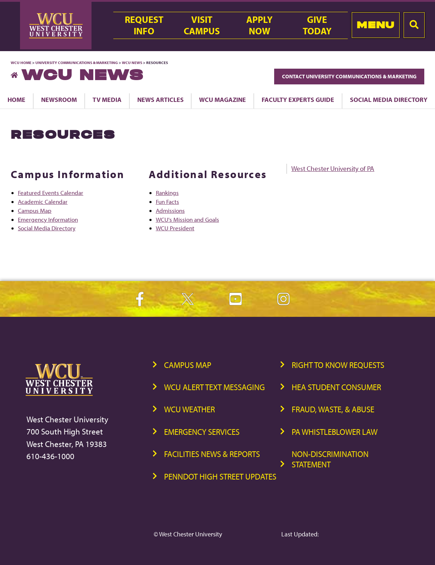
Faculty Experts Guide (298, 99)
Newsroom (59, 99)
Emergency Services (201, 432)
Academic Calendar (43, 201)
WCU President (175, 228)
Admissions (170, 210)
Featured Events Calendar (50, 192)
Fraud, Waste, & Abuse (333, 409)
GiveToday (317, 25)
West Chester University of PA (332, 168)
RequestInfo (144, 25)
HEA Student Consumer (336, 387)
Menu (375, 25)
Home (16, 99)
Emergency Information (48, 219)
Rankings (167, 192)
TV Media (107, 99)
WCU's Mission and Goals (187, 219)
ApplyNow (259, 25)
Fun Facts (167, 201)
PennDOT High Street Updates (220, 476)
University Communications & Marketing (76, 62)
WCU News (132, 62)
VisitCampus (202, 25)
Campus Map (34, 210)
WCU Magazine (222, 99)
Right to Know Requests (338, 365)
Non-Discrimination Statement (330, 459)
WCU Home (21, 62)
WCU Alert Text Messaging (214, 387)
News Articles (160, 99)
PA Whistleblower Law (334, 432)
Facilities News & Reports (212, 454)
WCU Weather (189, 409)
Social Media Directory (46, 228)
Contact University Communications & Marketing (349, 76)
